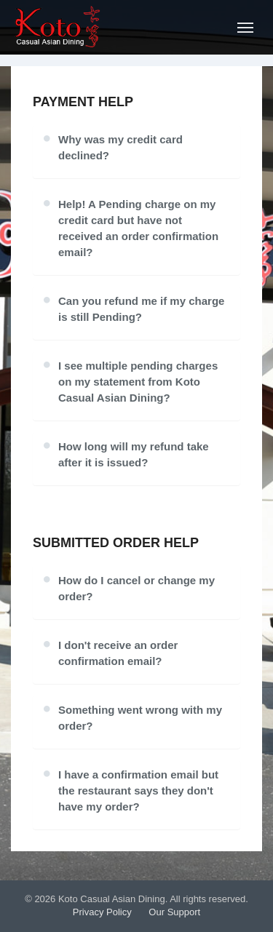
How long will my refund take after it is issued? (133, 454)
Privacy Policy (102, 912)
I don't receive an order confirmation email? (118, 653)
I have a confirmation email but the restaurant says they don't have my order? (138, 790)
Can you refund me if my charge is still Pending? (141, 309)
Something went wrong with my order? (140, 718)
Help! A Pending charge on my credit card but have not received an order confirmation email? (138, 228)
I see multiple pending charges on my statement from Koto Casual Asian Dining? (138, 381)
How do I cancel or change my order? (136, 588)
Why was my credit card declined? (120, 147)
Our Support (174, 912)
